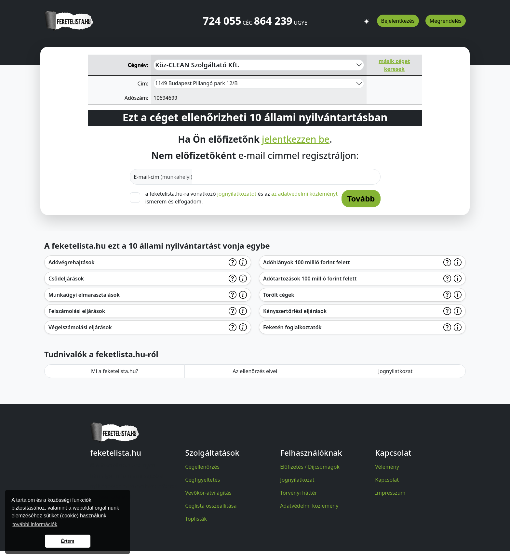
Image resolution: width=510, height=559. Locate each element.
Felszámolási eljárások (76, 311)
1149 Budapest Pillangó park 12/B (196, 83)
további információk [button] (34, 524)
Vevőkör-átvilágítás (208, 492)
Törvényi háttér (298, 492)
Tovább (361, 198)
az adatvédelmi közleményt (304, 193)
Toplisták (196, 518)
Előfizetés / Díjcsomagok (310, 466)
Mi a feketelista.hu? (114, 371)
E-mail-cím (163, 177)
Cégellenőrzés (202, 466)
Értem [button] (67, 541)
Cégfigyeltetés (202, 479)
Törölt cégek (278, 294)
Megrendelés (446, 20)
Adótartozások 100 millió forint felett (310, 278)
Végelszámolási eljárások (80, 327)
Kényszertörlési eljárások (295, 311)
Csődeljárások (66, 278)
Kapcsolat (387, 479)
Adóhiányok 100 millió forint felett (306, 262)
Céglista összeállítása (210, 505)
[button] (366, 18)
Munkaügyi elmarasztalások (84, 294)
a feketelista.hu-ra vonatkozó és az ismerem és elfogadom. (241, 197)
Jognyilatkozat (395, 371)
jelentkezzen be (295, 139)
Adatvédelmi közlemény (309, 505)
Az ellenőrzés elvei (255, 371)
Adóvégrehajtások (71, 262)
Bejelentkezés (398, 20)
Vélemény (387, 466)
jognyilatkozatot (237, 193)
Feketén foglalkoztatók (292, 327)
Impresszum (390, 492)
